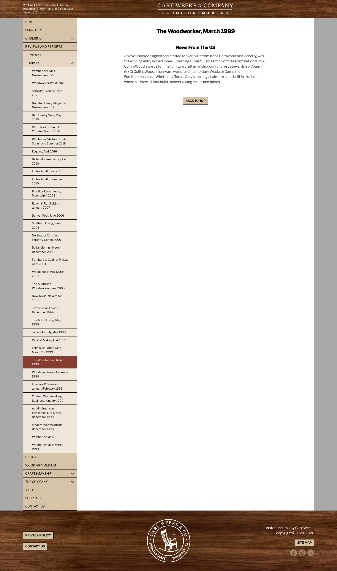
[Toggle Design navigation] (72, 457)
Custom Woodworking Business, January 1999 (47, 398)
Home (30, 22)
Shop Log (33, 498)
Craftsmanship (38, 473)
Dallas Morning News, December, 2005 (46, 250)
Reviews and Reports (43, 46)
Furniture (34, 30)
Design (31, 457)
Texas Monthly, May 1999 (49, 332)
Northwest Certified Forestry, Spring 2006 (46, 237)
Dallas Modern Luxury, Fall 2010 (49, 161)
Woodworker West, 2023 (48, 83)
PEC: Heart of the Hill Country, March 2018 (46, 129)
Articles (34, 63)
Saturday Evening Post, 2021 (47, 93)
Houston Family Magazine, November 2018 (49, 105)
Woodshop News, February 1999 (50, 374)
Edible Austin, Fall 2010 (47, 171)
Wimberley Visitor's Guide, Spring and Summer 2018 (49, 141)
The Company (36, 482)
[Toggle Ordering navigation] (72, 38)
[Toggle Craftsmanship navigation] (72, 473)
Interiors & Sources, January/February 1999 (47, 386)
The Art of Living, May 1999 (46, 322)
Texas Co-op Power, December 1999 (45, 310)
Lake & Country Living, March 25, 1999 (47, 350)
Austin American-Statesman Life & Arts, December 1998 (47, 413)
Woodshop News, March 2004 (48, 274)
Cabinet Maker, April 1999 (49, 340)
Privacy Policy (38, 535)
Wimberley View (43, 437)
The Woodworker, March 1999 (48, 362)
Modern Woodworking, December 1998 (47, 427)
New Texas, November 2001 (47, 298)
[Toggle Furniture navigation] (72, 30)
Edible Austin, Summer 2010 (47, 181)
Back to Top (195, 101)
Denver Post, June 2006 (48, 215)
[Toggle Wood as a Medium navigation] (72, 465)
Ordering (33, 38)
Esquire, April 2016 (44, 151)
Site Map (304, 542)
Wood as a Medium (40, 465)
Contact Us (35, 506)
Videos (30, 490)
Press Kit (35, 55)
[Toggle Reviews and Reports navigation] (72, 47)
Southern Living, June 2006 (46, 225)
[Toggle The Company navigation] (72, 482)
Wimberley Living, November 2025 (44, 73)
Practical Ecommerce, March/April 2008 (46, 193)
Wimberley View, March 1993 (47, 447)
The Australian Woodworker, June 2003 (48, 286)
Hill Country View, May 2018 (46, 117)
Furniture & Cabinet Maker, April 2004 (50, 262)
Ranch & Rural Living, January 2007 (46, 205)
